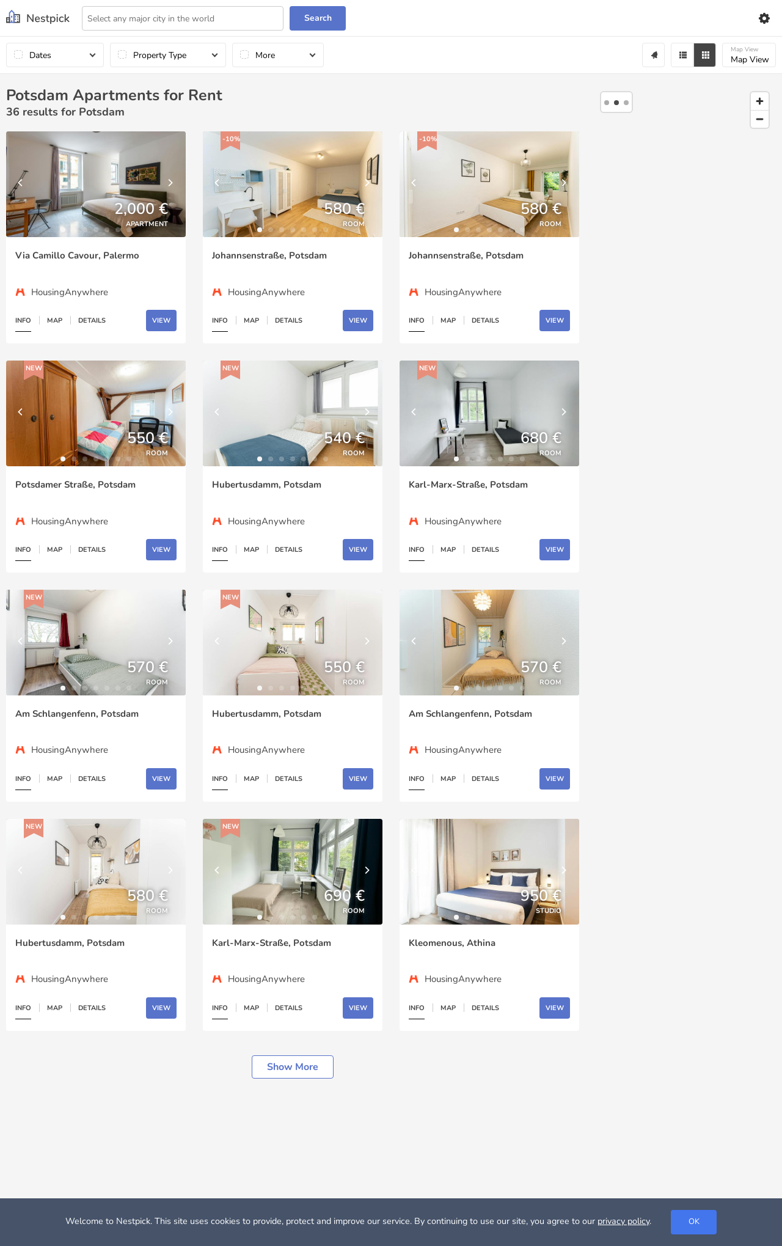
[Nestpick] (38, 18)
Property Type (159, 55)
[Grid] (704, 55)
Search (318, 18)
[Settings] (763, 18)
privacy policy (623, 1221)
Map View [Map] (750, 55)
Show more (292, 1067)
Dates (40, 55)
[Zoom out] (760, 119)
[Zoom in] (760, 101)
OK (694, 1221)
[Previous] (21, 184)
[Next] (170, 184)
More (265, 55)
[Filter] (682, 55)
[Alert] (653, 55)
